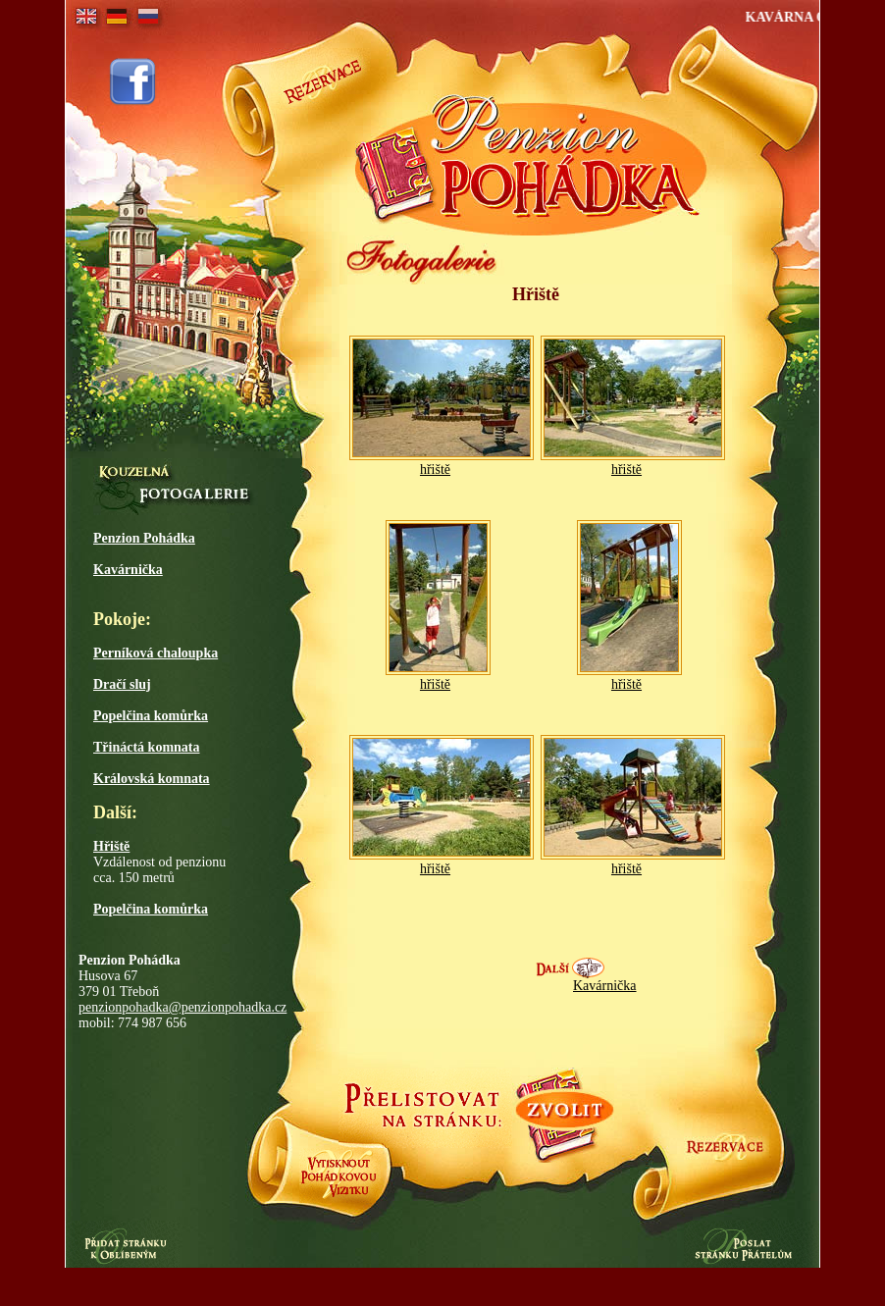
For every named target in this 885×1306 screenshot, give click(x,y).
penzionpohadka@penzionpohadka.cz (182, 1007)
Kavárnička (605, 985)
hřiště (435, 469)
